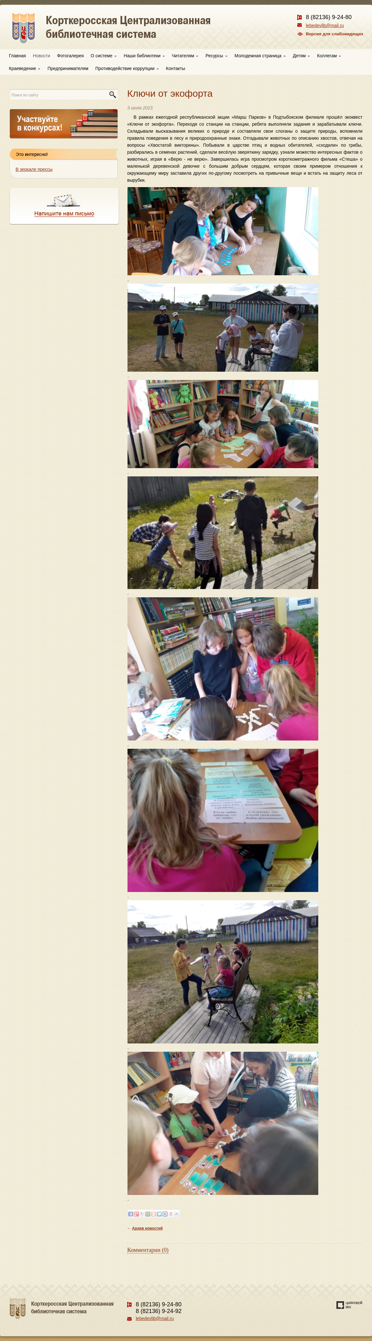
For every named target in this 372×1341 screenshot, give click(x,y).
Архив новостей (147, 1228)
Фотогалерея (70, 55)
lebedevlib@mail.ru (325, 25)
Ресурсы (216, 55)
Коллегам (329, 55)
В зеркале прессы (34, 169)
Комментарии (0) (148, 1250)
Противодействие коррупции (127, 68)
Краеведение (24, 68)
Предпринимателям (67, 68)
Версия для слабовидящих (334, 34)
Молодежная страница (260, 55)
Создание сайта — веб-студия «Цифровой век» (349, 1305)
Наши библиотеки (144, 55)
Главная (17, 55)
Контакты (175, 68)
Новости (41, 55)
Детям (301, 55)
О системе (104, 55)
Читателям (185, 55)
